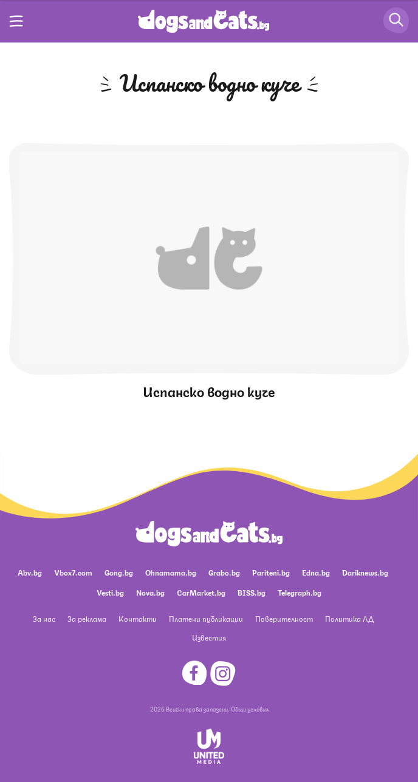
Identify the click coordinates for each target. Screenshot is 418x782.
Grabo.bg (224, 572)
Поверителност (284, 618)
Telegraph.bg (299, 592)
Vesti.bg (110, 592)
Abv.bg (30, 572)
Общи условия (250, 708)
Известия (209, 637)
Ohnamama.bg (170, 572)
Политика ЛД (349, 618)
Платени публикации (206, 618)
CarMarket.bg (201, 592)
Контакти (137, 618)
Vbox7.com (73, 572)
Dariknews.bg (365, 572)
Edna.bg (316, 572)
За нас (44, 618)
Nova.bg (150, 592)
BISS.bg (252, 592)
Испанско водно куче (209, 390)
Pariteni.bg (271, 572)
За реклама (86, 618)
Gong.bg (118, 572)
